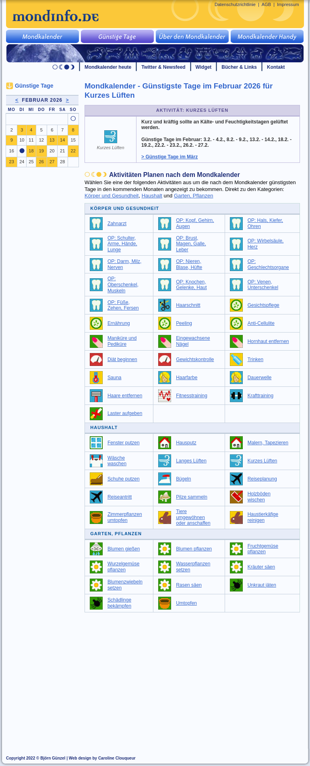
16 (11, 150)
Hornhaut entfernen (268, 341)
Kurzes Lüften (262, 461)
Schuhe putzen (123, 479)
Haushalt (152, 196)
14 (62, 140)
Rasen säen (189, 585)
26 (41, 161)
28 (62, 161)
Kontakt (276, 67)
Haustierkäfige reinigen (263, 517)
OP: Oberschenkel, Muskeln (122, 284)
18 (31, 150)
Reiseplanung (262, 479)
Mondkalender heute (108, 67)
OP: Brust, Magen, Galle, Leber (191, 244)
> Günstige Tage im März (169, 157)
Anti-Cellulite (261, 323)
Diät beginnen (122, 359)
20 (52, 150)
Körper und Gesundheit (111, 196)
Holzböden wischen (259, 497)
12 (41, 140)
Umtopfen (186, 603)
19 (41, 150)
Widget (204, 67)
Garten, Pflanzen (193, 196)
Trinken (255, 359)
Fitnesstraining (191, 395)
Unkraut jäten (262, 585)
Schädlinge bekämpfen (119, 603)
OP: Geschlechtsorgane (268, 264)
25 (31, 161)
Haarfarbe (186, 377)
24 (21, 161)
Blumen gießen (123, 549)
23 (11, 161)
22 (73, 150)
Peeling (184, 323)
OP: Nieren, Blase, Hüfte (189, 264)
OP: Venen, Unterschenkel (263, 285)
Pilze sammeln (191, 497)
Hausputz (186, 443)
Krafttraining (260, 395)
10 (21, 140)
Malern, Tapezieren (268, 443)
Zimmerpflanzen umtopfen (124, 517)
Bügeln (183, 479)
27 (52, 161)
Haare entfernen (124, 395)
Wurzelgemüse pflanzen (123, 567)
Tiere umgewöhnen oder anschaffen (193, 517)
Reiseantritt (119, 497)
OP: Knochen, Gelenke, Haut (191, 285)
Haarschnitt (188, 305)
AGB (266, 4)
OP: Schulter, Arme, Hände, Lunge (122, 244)
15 (73, 140)
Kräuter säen (261, 567)
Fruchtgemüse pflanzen (263, 549)
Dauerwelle (260, 377)
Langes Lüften (191, 461)
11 (31, 140)
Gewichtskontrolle (195, 359)
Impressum (288, 4)
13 (52, 140)
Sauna (114, 377)
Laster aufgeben (124, 413)
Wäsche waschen (116, 461)
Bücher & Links (239, 67)
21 (62, 150)
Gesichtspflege (263, 305)
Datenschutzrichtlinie (235, 4)
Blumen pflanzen (194, 549)
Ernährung (118, 323)
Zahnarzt (116, 223)
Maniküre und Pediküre (121, 341)
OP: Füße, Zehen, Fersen (123, 305)
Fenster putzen (123, 443)
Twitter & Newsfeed (163, 67)
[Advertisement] (197, 676)
